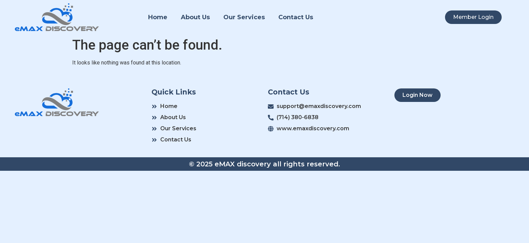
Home (157, 17)
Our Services (244, 17)
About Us (195, 17)
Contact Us (295, 17)
